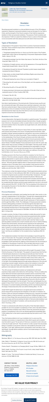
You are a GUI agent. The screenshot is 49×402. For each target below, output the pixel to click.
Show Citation (5, 20)
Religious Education (32, 365)
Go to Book (44, 8)
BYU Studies (29, 368)
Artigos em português (32, 376)
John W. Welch (12, 12)
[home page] (3, 3)
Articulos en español (32, 373)
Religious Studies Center (17, 3)
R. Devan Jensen (20, 12)
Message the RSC (11, 375)
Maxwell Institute (31, 371)
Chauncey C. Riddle (24, 25)
